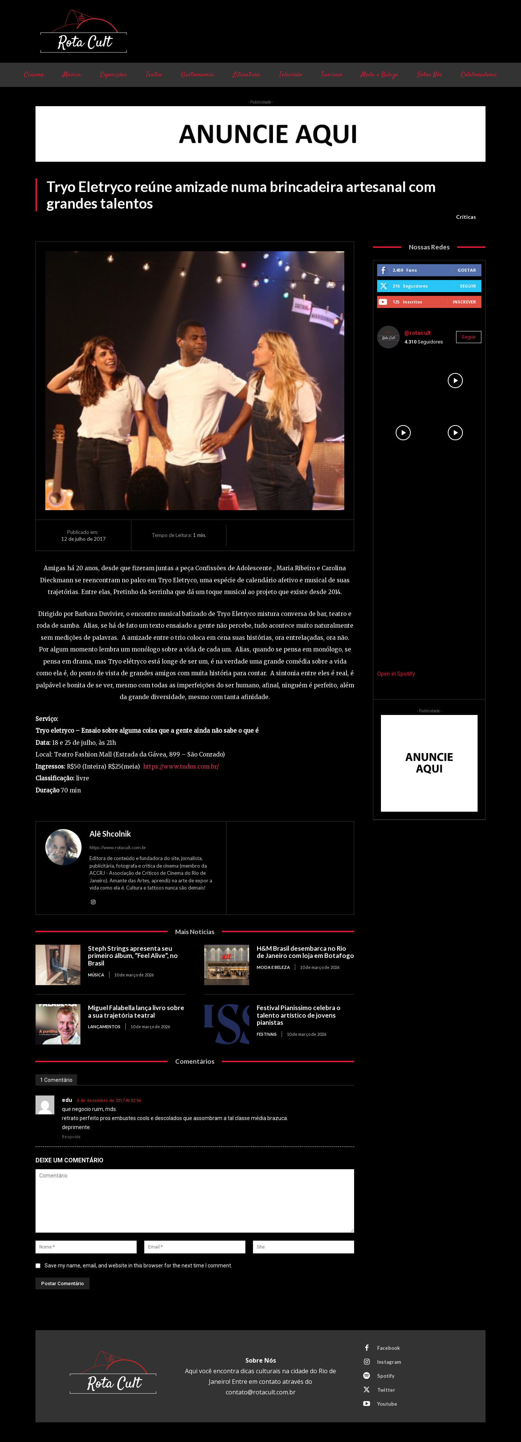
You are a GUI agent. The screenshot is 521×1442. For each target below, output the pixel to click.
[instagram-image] (403, 380)
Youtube (387, 1404)
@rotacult (417, 333)
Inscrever (464, 302)
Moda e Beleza (273, 967)
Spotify (386, 1376)
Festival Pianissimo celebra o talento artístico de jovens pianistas (299, 1015)
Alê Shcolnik (110, 833)
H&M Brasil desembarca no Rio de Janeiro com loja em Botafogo (305, 952)
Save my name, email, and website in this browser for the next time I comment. (138, 1266)
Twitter (386, 1390)
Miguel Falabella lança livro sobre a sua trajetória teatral (136, 1011)
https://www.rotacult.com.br (117, 847)
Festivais (267, 1034)
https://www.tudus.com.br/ (181, 766)
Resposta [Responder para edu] (71, 1136)
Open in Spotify (396, 673)
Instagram (389, 1362)
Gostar (467, 270)
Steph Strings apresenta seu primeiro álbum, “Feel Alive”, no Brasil (133, 955)
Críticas (466, 217)
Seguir (468, 286)
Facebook (388, 1348)
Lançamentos (104, 1026)
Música (96, 974)
